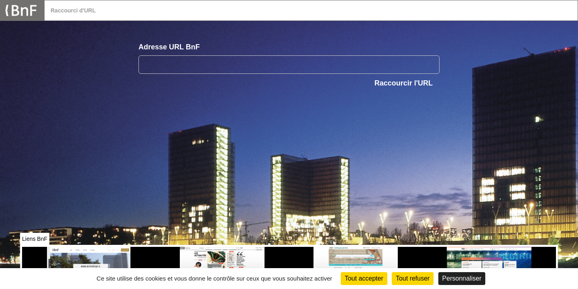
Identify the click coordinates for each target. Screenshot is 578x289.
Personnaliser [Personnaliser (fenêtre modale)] (462, 278)
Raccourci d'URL (73, 10)
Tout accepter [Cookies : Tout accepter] (364, 278)
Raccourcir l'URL (403, 83)
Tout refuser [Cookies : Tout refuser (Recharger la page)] (412, 278)
